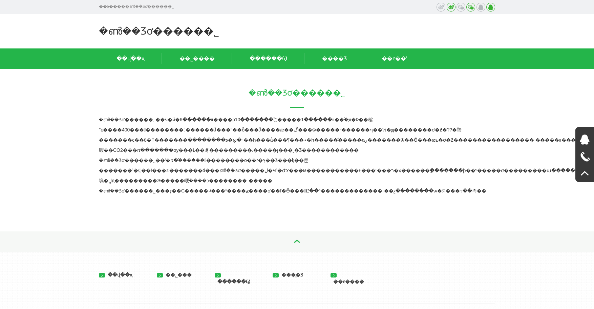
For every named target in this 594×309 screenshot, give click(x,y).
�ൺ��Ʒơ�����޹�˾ (159, 31)
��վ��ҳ (130, 58)
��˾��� (174, 274)
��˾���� (197, 58)
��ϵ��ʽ (394, 58)
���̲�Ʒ (334, 58)
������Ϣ (268, 58)
